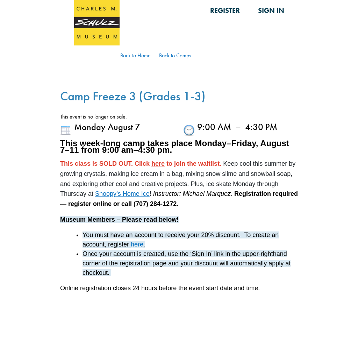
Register (225, 10)
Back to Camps (175, 55)
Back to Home (135, 55)
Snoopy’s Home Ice (122, 193)
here (158, 163)
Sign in (271, 10)
